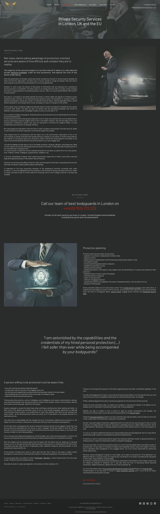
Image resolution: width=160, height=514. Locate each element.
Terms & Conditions (9, 506)
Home (49, 5)
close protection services (125, 471)
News (112, 5)
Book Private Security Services (91, 483)
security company (19, 72)
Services (67, 5)
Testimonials (80, 5)
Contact (103, 5)
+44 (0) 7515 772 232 (150, 5)
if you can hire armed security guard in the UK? (118, 469)
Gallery (93, 5)
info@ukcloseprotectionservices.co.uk (144, 8)
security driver (116, 292)
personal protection (97, 417)
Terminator (39, 458)
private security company (132, 288)
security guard (135, 413)
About (57, 5)
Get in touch (89, 480)
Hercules (46, 458)
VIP (27, 121)
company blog (147, 469)
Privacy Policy (21, 506)
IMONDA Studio (102, 512)
